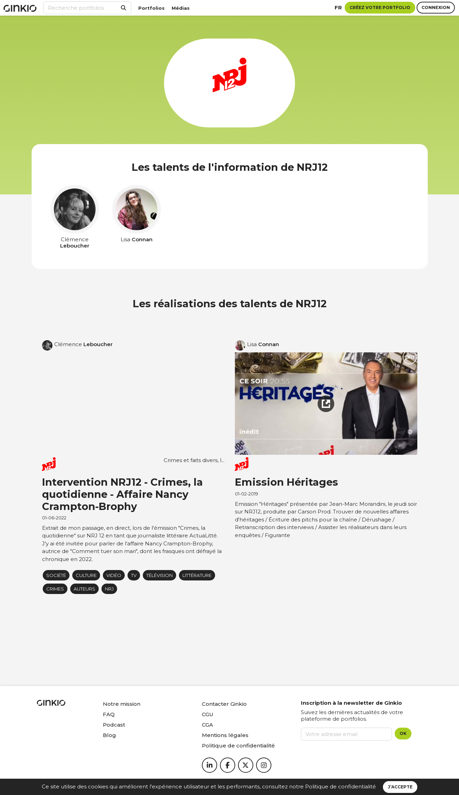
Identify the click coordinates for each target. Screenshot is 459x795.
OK (403, 733)
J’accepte (400, 786)
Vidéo (113, 575)
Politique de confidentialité (340, 786)
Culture (86, 575)
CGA (207, 724)
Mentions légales (225, 735)
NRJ (109, 589)
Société (56, 575)
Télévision (159, 575)
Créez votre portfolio (380, 7)
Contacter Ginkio (224, 704)
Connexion (435, 7)
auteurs (84, 589)
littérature (197, 575)
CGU (207, 714)
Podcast (114, 724)
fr (338, 7)
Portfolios (151, 8)
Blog (109, 735)
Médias (181, 8)
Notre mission (121, 704)
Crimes (55, 589)
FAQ (109, 714)
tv (134, 575)
